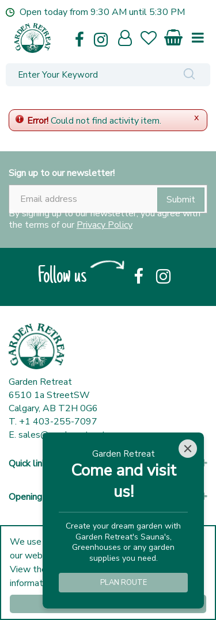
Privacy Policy (104, 225)
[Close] (188, 448)
